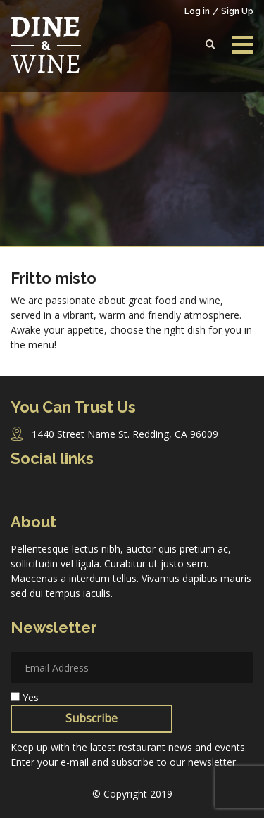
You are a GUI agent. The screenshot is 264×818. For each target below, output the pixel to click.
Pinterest (133, 491)
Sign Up (237, 11)
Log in (197, 11)
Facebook (21, 491)
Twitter (78, 491)
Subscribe (91, 718)
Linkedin (105, 491)
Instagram (50, 492)
